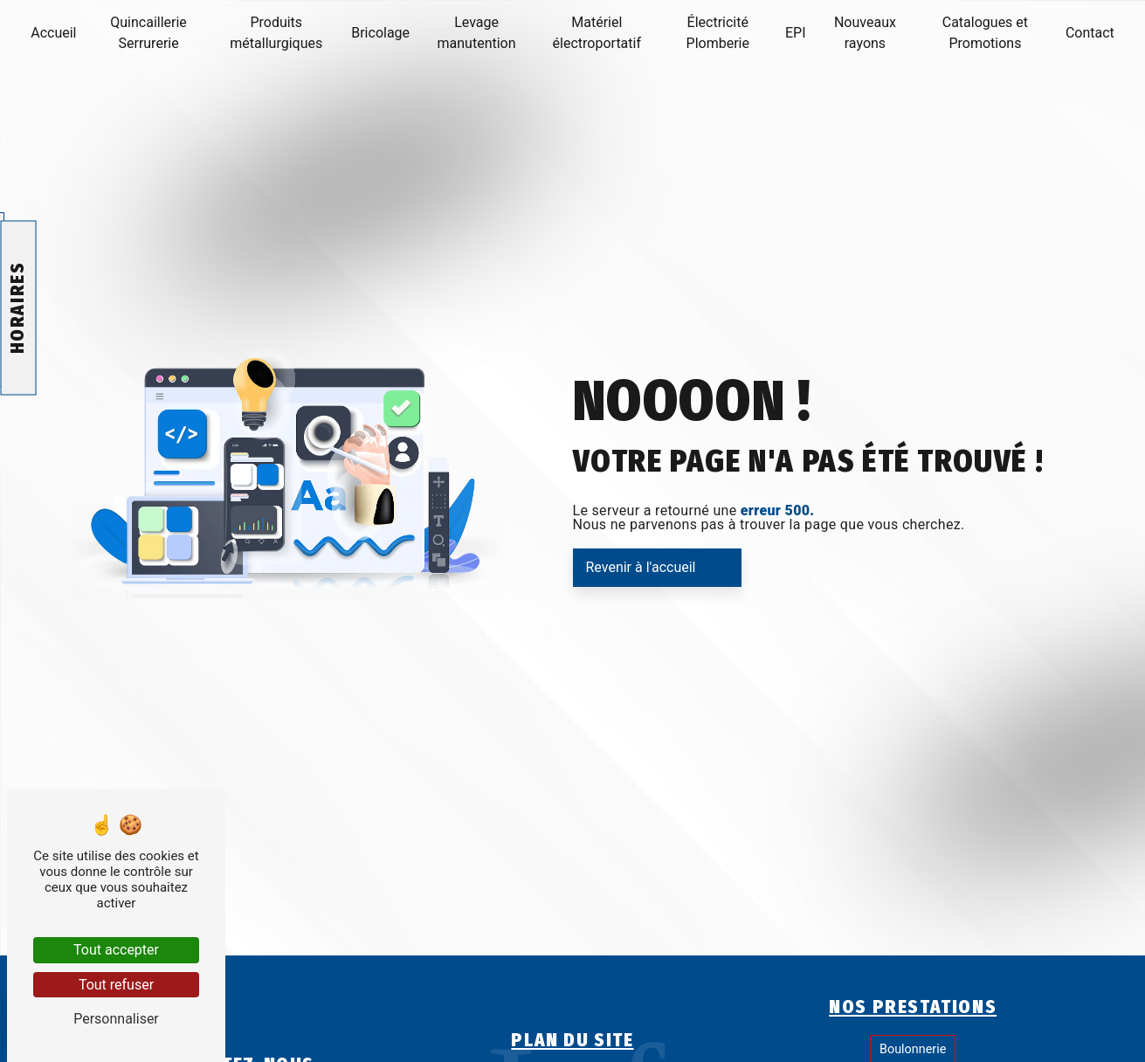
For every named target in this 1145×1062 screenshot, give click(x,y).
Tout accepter (116, 949)
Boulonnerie (912, 1049)
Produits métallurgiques (276, 33)
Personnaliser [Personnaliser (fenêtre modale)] (116, 1018)
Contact (1090, 32)
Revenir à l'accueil (641, 567)
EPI (795, 32)
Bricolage (380, 32)
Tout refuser (116, 984)
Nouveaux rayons (865, 33)
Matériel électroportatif (597, 33)
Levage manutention (477, 33)
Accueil (53, 32)
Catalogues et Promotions (985, 33)
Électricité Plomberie (717, 33)
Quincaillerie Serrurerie (148, 33)
